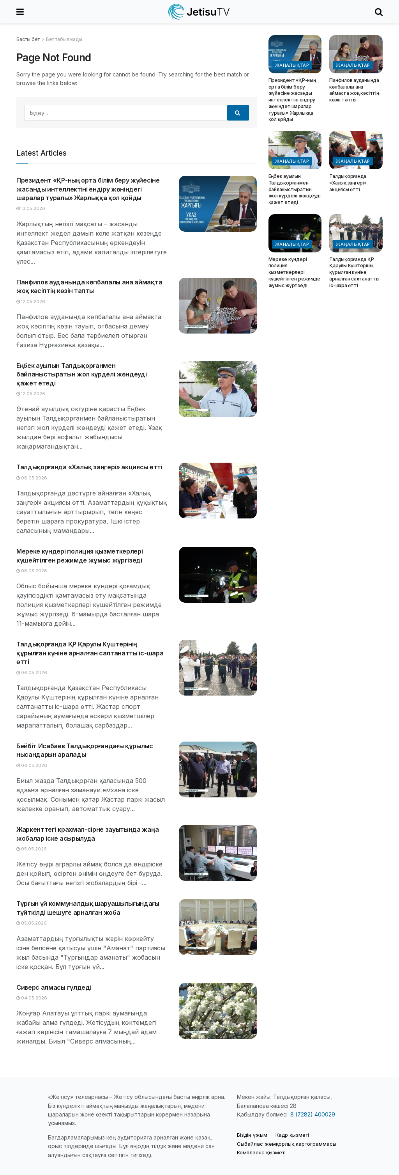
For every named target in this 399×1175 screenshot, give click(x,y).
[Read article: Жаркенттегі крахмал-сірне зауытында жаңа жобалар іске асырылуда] (218, 853)
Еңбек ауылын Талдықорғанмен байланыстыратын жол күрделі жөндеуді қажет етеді (81, 374)
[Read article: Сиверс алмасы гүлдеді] (218, 1011)
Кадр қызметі (292, 1135)
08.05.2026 (31, 478)
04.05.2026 (31, 998)
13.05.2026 (30, 208)
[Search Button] (379, 11)
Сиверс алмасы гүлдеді (53, 987)
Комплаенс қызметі (261, 1152)
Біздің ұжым (252, 1135)
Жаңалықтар (292, 65)
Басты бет (28, 39)
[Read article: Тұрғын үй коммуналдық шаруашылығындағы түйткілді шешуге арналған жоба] (218, 927)
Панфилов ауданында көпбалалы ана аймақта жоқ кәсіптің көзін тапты (354, 90)
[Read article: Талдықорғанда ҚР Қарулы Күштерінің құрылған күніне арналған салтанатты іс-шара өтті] (218, 668)
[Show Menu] (20, 11)
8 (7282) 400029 (312, 1114)
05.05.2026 (31, 849)
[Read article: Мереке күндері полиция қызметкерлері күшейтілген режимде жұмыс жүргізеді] (218, 575)
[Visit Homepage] (199, 12)
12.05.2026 (30, 301)
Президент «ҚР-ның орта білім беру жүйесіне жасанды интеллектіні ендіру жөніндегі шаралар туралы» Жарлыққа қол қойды (88, 189)
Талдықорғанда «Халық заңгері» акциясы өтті (89, 467)
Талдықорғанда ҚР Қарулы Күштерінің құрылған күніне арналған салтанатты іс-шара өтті (89, 653)
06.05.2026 (31, 672)
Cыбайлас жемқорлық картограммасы (286, 1144)
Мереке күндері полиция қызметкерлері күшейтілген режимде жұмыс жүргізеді (294, 272)
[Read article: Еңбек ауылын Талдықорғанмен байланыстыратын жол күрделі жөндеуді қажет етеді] (218, 389)
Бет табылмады (64, 39)
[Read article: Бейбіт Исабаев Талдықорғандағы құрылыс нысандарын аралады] (218, 769)
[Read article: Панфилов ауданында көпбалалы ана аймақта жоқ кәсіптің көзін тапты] (218, 306)
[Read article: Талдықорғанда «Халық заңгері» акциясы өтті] (218, 490)
